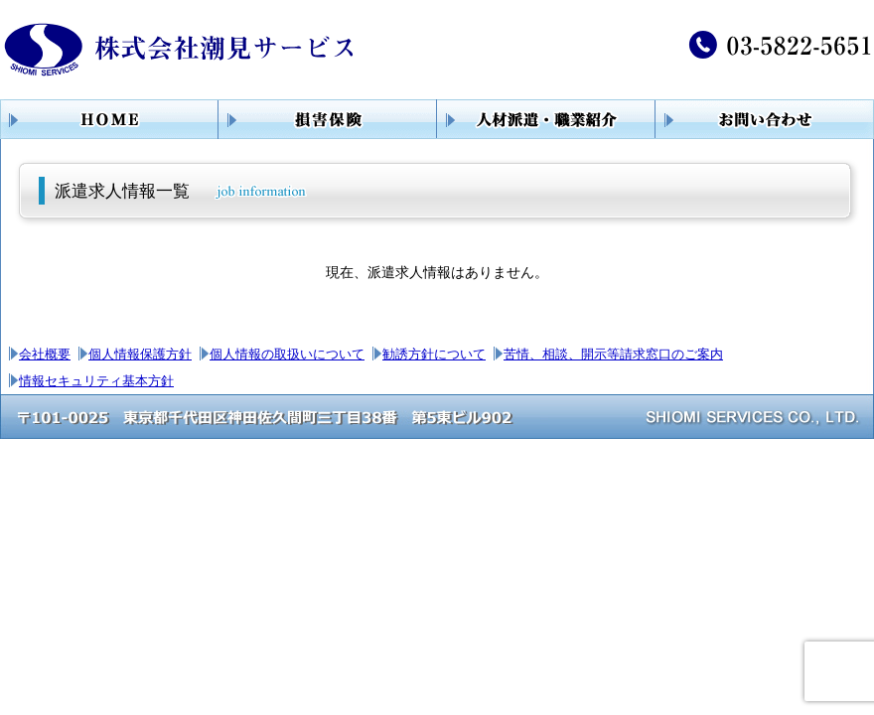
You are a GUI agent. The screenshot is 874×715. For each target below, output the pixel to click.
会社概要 (45, 354)
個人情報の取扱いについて (287, 354)
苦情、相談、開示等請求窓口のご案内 (613, 354)
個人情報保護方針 (140, 354)
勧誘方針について (434, 354)
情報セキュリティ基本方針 (96, 380)
